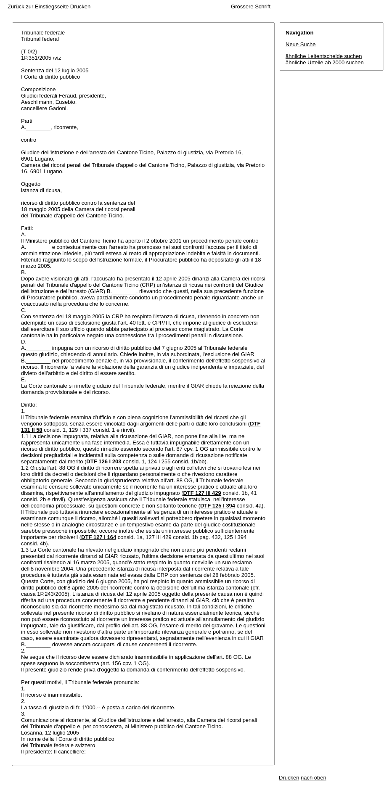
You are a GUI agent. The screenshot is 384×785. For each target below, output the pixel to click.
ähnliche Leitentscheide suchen (324, 56)
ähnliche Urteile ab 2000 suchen (325, 62)
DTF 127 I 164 (98, 537)
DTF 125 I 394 (217, 505)
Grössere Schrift (250, 6)
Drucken (80, 6)
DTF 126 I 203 (103, 461)
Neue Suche (301, 44)
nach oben (313, 777)
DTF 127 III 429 (202, 493)
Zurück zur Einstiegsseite (38, 6)
